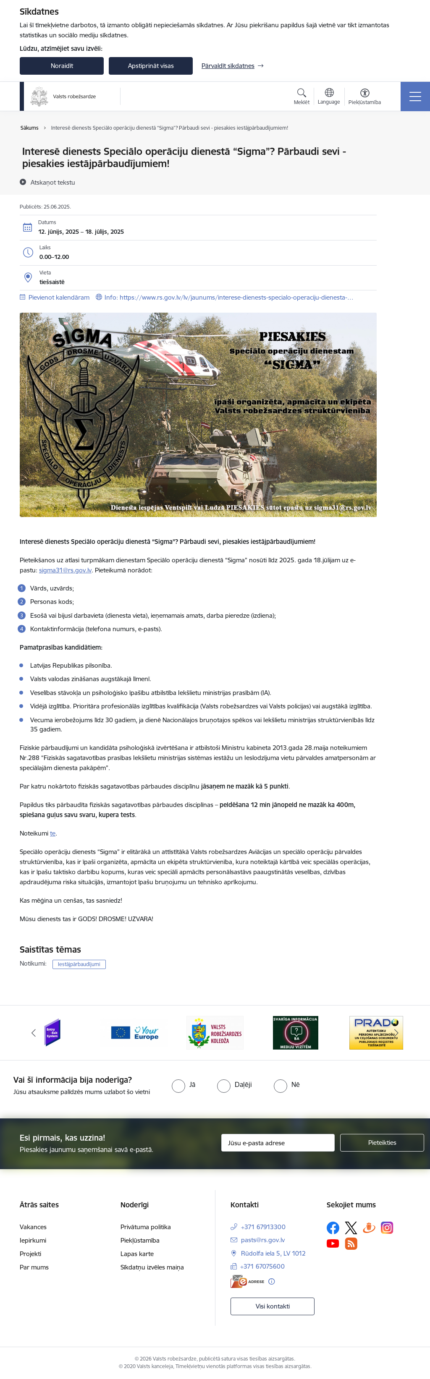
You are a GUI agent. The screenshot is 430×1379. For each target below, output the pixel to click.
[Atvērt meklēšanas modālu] (302, 98)
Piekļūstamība (140, 1240)
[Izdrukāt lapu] (398, 148)
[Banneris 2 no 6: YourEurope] (134, 1032)
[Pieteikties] (382, 1143)
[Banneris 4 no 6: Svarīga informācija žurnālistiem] (295, 1032)
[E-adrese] (247, 1281)
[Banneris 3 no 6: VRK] (215, 1032)
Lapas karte (137, 1254)
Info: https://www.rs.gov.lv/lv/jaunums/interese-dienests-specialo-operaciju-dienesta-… (229, 297)
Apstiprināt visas (151, 66)
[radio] (183, 1084)
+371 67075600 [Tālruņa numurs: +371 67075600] (262, 1266)
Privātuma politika (146, 1227)
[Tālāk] (396, 1033)
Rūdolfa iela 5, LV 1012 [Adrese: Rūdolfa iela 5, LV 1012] (273, 1253)
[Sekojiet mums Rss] (351, 1244)
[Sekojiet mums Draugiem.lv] (369, 1227)
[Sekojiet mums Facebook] (333, 1228)
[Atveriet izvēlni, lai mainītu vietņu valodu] (329, 97)
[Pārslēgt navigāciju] (415, 96)
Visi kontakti (273, 1306)
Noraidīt (62, 66)
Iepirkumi (33, 1240)
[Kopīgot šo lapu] (398, 169)
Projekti (30, 1254)
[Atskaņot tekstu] (53, 182)
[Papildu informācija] (271, 1281)
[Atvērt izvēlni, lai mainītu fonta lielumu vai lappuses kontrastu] (364, 98)
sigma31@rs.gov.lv (65, 570)
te (52, 833)
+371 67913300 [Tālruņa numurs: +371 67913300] (263, 1227)
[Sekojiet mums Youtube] (333, 1243)
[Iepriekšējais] (33, 1033)
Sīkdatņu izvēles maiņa (152, 1267)
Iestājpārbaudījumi (79, 964)
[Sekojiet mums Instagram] (387, 1228)
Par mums (34, 1267)
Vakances (33, 1227)
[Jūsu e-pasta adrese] (278, 1143)
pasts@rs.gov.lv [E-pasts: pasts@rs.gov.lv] (263, 1240)
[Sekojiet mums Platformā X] (351, 1228)
